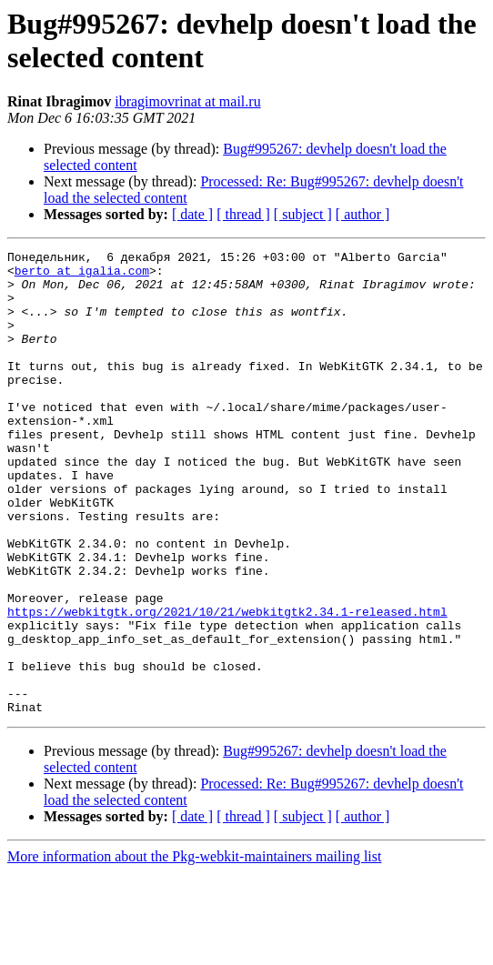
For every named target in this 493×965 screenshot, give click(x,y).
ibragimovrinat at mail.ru (187, 101)
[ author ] (363, 214)
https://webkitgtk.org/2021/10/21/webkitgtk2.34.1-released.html (227, 685)
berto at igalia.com (82, 275)
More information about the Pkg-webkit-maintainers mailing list (194, 949)
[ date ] (192, 214)
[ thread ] (243, 214)
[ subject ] (303, 214)
